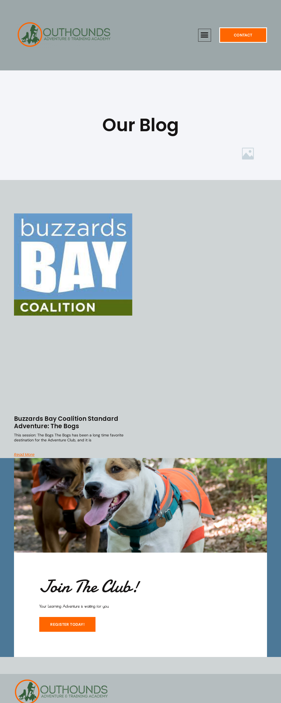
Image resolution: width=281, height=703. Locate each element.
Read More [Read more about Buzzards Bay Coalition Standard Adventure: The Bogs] (24, 454)
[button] (204, 35)
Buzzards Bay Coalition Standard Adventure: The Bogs (66, 422)
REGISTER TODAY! (67, 624)
